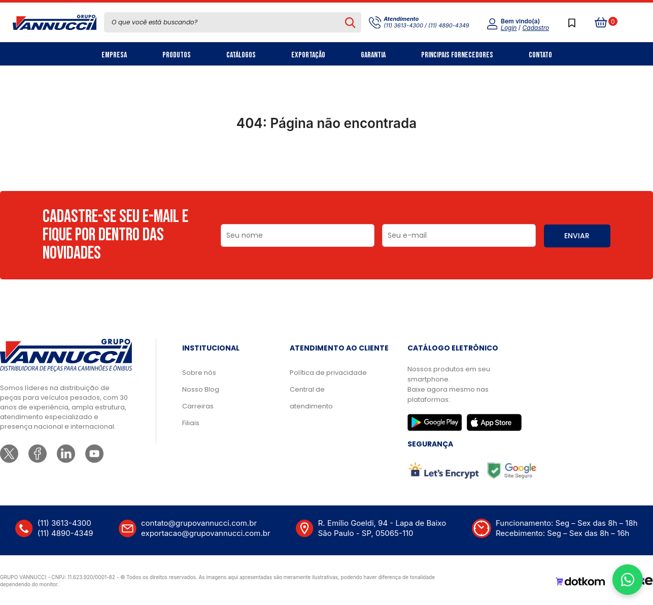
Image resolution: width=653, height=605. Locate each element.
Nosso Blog (200, 389)
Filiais (190, 423)
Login (509, 27)
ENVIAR (577, 236)
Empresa (114, 55)
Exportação (308, 55)
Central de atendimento (311, 398)
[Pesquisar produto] (350, 22)
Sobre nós (199, 372)
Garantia (373, 55)
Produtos (176, 55)
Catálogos (241, 55)
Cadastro (536, 27)
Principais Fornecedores (457, 55)
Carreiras (198, 406)
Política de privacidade (328, 372)
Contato (540, 55)
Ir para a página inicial (326, 168)
